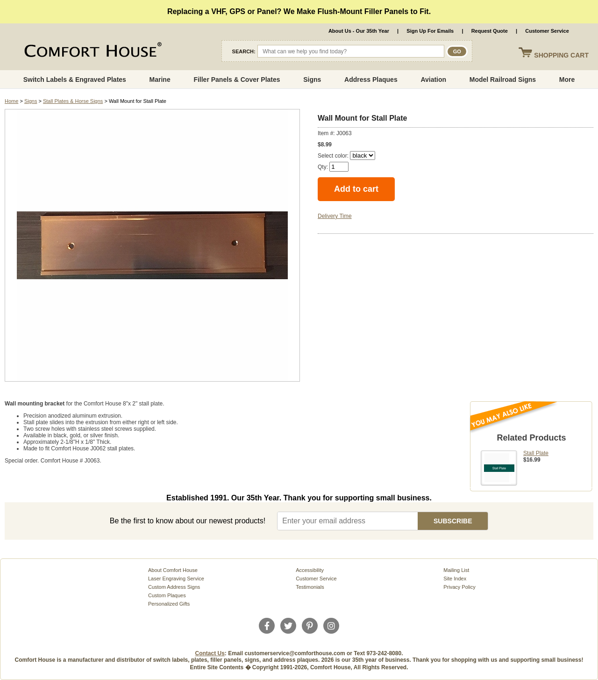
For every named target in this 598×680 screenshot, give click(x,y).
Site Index (454, 578)
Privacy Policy (459, 587)
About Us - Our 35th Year (358, 31)
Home (11, 101)
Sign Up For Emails (430, 31)
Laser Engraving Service (176, 578)
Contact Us (210, 653)
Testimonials (310, 587)
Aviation (433, 79)
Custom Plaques (167, 595)
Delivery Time (335, 216)
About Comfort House (173, 570)
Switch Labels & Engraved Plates (74, 79)
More (567, 79)
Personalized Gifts (169, 604)
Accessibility (310, 570)
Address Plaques (371, 79)
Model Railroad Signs (503, 79)
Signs (312, 79)
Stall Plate (535, 453)
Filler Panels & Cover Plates (236, 79)
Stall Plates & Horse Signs (73, 101)
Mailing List (456, 570)
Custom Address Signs (174, 587)
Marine (160, 79)
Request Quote (489, 31)
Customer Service (547, 31)
